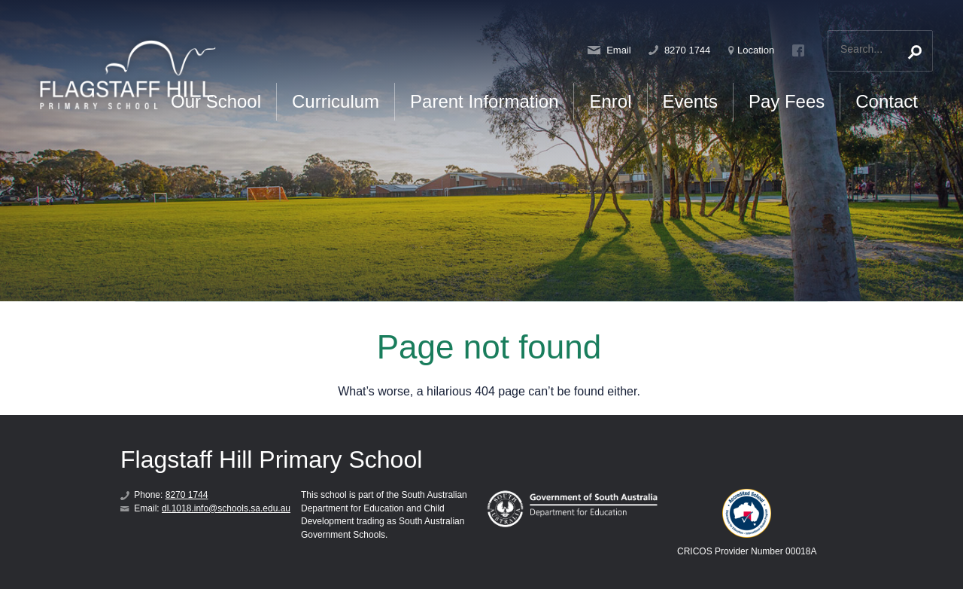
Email (609, 50)
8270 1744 (679, 50)
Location (751, 50)
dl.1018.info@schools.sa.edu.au (226, 508)
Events (690, 101)
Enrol (610, 101)
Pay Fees (787, 101)
